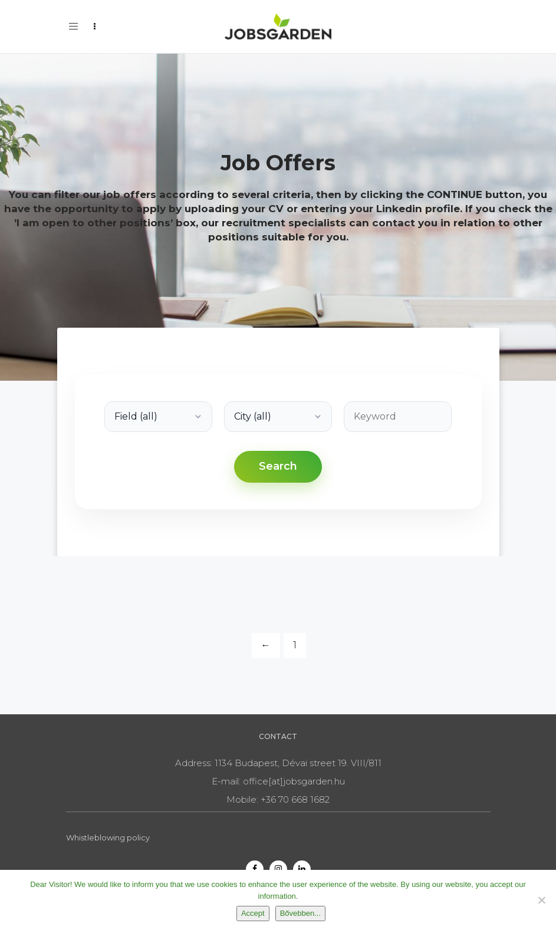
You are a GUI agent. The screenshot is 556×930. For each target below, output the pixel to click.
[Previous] (266, 645)
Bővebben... (300, 913)
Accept (253, 913)
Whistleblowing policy (108, 837)
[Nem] (541, 900)
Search (278, 466)
